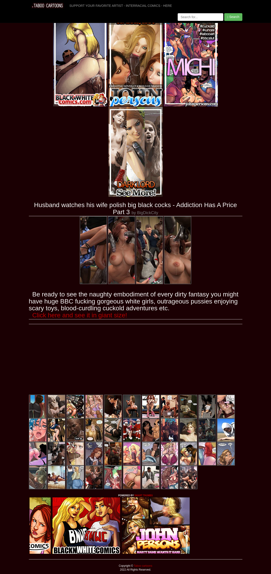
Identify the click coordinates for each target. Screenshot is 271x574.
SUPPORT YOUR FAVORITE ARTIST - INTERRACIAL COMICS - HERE (121, 6)
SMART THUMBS (143, 495)
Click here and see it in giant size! (79, 315)
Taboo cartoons (142, 565)
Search (233, 17)
